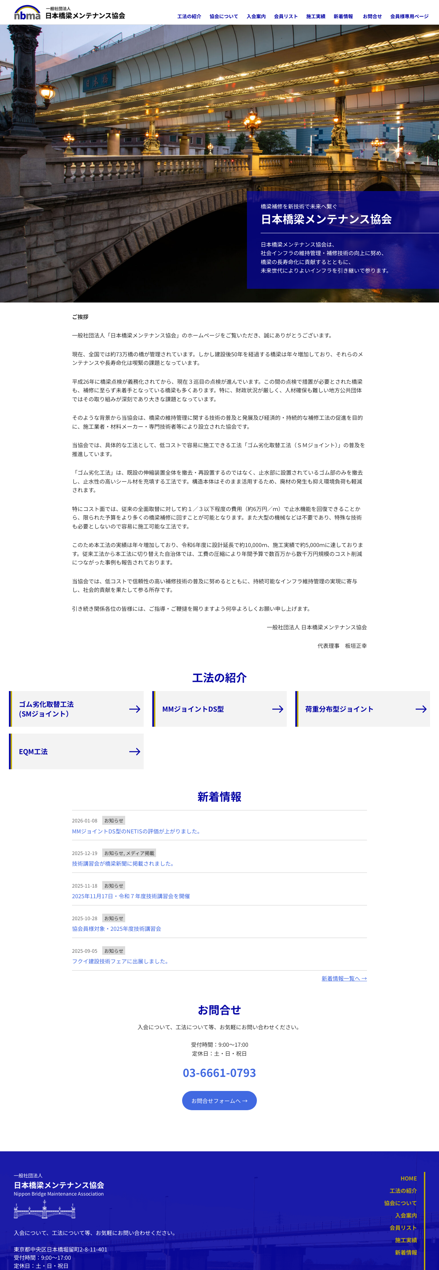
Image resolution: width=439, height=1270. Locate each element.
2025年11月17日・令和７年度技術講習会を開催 (131, 896)
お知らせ (113, 820)
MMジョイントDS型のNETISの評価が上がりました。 (137, 831)
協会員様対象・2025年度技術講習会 (116, 928)
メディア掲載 (140, 853)
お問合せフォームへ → (219, 1100)
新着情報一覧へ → (344, 978)
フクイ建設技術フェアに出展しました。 (121, 961)
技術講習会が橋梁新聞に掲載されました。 (124, 863)
